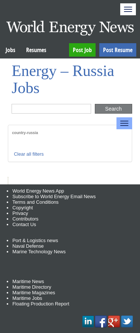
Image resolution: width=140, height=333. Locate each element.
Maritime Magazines (33, 292)
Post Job (82, 50)
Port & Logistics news (35, 240)
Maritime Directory (31, 287)
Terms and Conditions (35, 202)
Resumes (36, 50)
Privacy (20, 213)
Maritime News (28, 281)
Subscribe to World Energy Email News (54, 196)
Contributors (25, 219)
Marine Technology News (39, 251)
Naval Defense (28, 246)
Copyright (22, 207)
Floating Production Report (40, 304)
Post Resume (118, 50)
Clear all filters (29, 154)
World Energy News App (38, 191)
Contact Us (24, 224)
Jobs (10, 50)
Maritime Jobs (27, 298)
